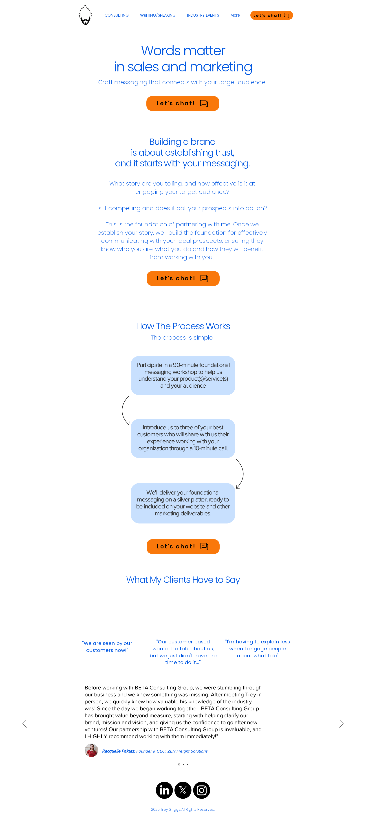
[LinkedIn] (164, 790)
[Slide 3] (187, 764)
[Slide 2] (183, 764)
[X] (183, 790)
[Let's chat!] (271, 15)
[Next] (342, 724)
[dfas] (179, 765)
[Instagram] (201, 790)
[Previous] (24, 724)
